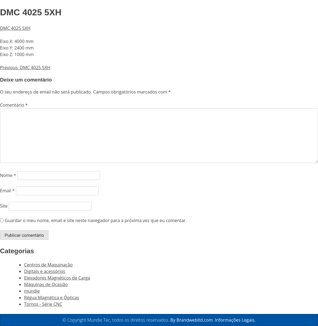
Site (4, 206)
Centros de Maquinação (48, 265)
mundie (32, 291)
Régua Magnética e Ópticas (51, 298)
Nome (8, 175)
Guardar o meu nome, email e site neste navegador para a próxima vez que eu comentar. (96, 220)
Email (7, 191)
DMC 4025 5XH (15, 28)
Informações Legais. (235, 320)
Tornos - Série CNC (43, 304)
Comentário (14, 105)
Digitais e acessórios (44, 271)
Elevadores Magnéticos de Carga (57, 278)
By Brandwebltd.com (191, 320)
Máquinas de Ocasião (46, 284)
